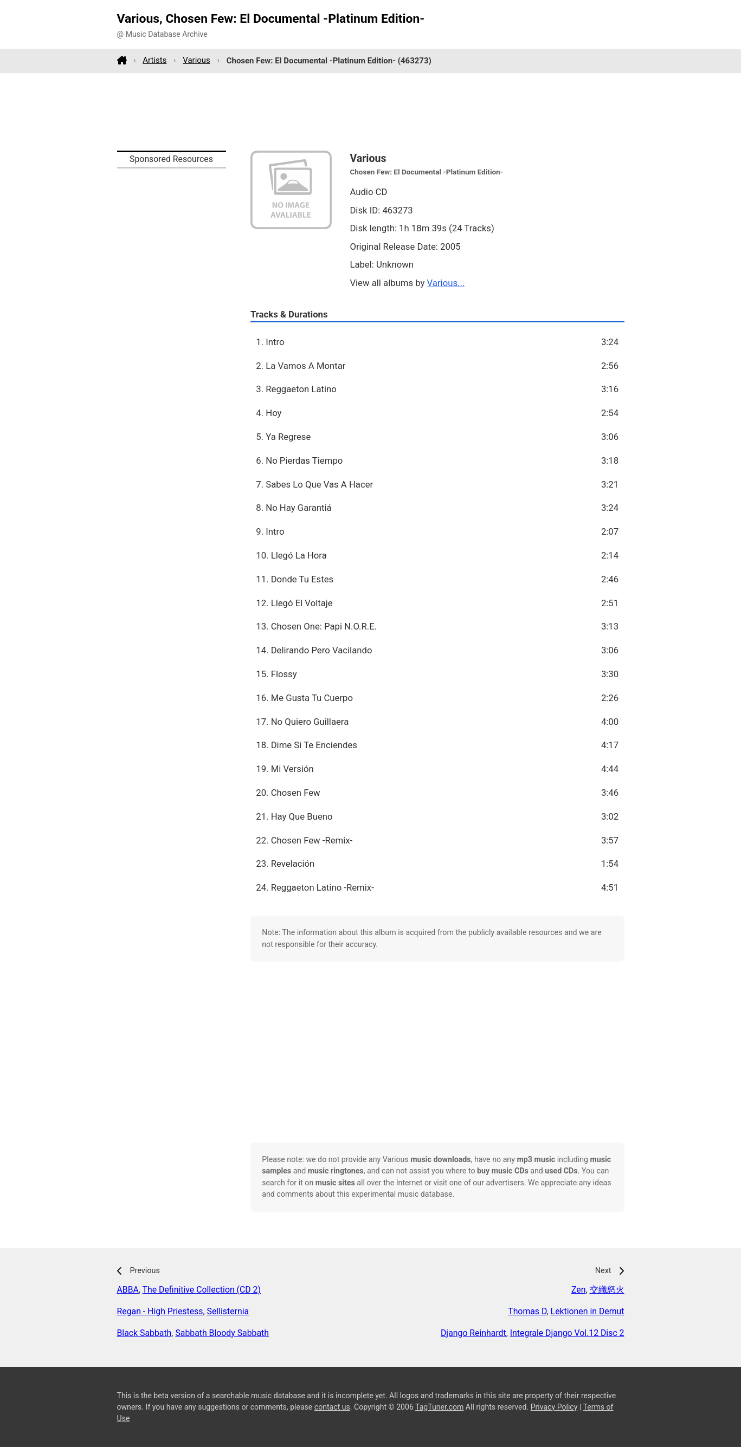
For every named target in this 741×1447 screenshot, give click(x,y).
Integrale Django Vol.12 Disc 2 (567, 1333)
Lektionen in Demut (587, 1311)
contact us (332, 1407)
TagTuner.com (439, 1407)
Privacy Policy (554, 1407)
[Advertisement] (371, 111)
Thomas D (527, 1311)
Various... (446, 282)
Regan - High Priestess (160, 1311)
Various (196, 60)
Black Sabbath (144, 1333)
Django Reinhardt (473, 1333)
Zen (578, 1289)
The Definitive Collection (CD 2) (202, 1289)
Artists (154, 60)
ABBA (128, 1289)
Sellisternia (228, 1311)
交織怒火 (607, 1289)
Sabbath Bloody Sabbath (222, 1333)
